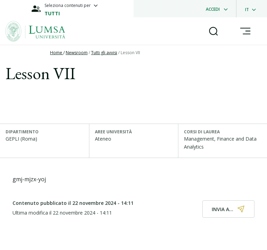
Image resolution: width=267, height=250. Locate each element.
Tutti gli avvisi (104, 53)
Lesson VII (130, 53)
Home (56, 53)
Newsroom (77, 53)
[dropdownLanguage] (252, 8)
